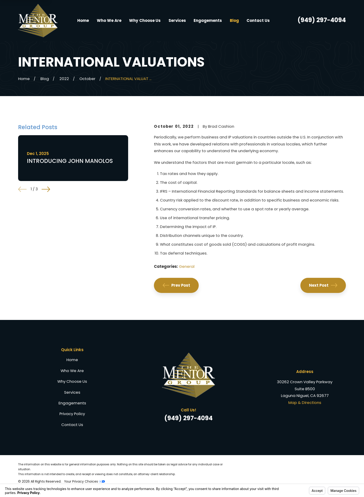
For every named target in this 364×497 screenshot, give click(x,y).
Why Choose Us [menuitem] (145, 20)
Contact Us (72, 424)
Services (72, 392)
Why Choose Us (72, 381)
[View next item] (46, 189)
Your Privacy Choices (84, 481)
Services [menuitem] (177, 20)
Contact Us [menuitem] (258, 20)
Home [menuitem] (83, 20)
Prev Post (176, 285)
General (187, 266)
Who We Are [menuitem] (109, 20)
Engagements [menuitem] (208, 20)
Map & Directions (304, 402)
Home (72, 360)
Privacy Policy (72, 413)
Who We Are (72, 370)
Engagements (72, 403)
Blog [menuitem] (234, 20)
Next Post (323, 285)
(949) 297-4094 (322, 20)
